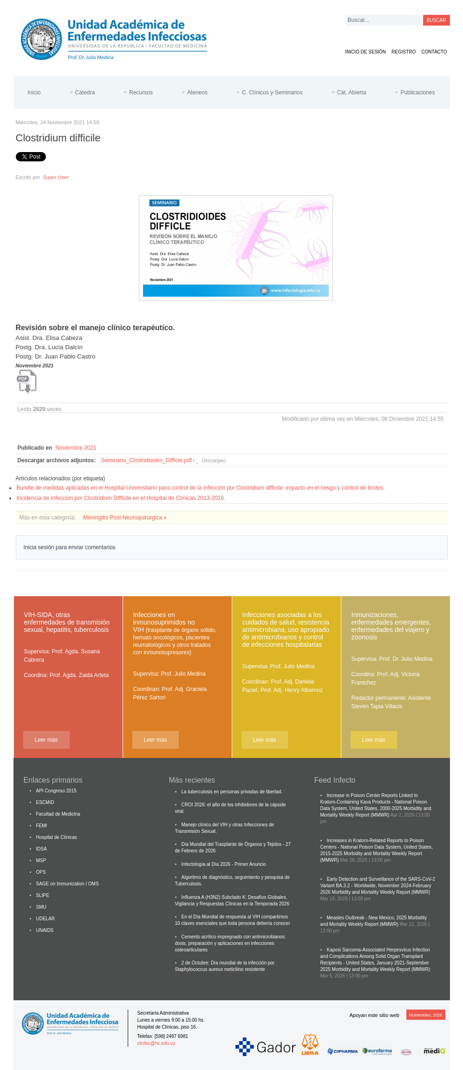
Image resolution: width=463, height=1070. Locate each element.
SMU (41, 907)
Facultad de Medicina (58, 814)
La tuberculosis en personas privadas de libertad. (232, 791)
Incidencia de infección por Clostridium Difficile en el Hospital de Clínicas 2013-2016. (121, 498)
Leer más (46, 740)
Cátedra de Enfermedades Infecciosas (121, 37)
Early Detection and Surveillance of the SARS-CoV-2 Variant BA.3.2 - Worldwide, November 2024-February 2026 (377, 886)
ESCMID (45, 802)
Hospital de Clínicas (56, 837)
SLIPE (42, 895)
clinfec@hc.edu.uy (156, 1043)
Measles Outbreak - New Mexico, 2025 (367, 917)
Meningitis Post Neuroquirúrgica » (125, 517)
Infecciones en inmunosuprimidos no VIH (174, 633)
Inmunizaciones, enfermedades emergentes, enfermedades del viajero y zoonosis (391, 626)
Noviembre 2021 (76, 448)
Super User (56, 177)
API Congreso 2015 (56, 790)
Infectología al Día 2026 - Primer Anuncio (224, 864)
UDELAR (45, 918)
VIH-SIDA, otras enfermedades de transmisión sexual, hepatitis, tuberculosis (67, 622)
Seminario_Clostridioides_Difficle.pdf (146, 460)
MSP (41, 860)
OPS (41, 872)
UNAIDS (45, 930)
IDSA (41, 848)
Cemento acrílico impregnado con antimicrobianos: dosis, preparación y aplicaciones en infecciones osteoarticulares (230, 943)
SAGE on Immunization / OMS (67, 883)
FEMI (41, 825)
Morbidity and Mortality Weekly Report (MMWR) (381, 892)
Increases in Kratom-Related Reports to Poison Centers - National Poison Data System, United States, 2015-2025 (376, 847)
